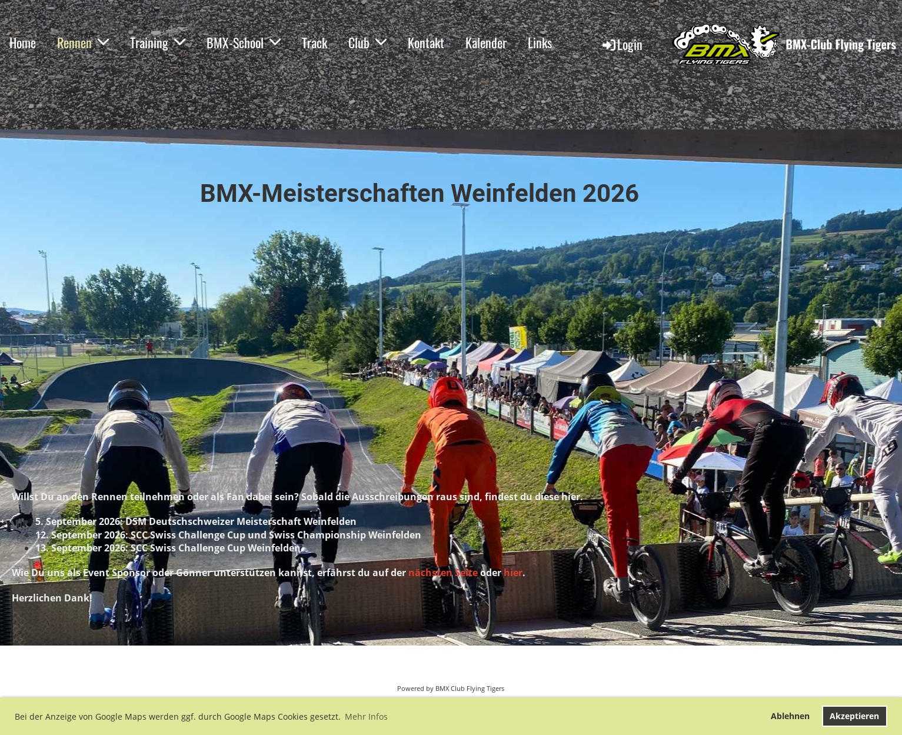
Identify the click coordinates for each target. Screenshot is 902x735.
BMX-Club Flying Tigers (840, 44)
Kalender (486, 42)
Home (22, 42)
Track (314, 42)
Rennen (83, 42)
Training (157, 42)
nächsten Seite (443, 572)
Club (367, 42)
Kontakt (426, 42)
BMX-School (244, 42)
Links (540, 42)
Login (622, 44)
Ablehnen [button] (790, 715)
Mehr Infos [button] (366, 716)
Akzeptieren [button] (854, 715)
